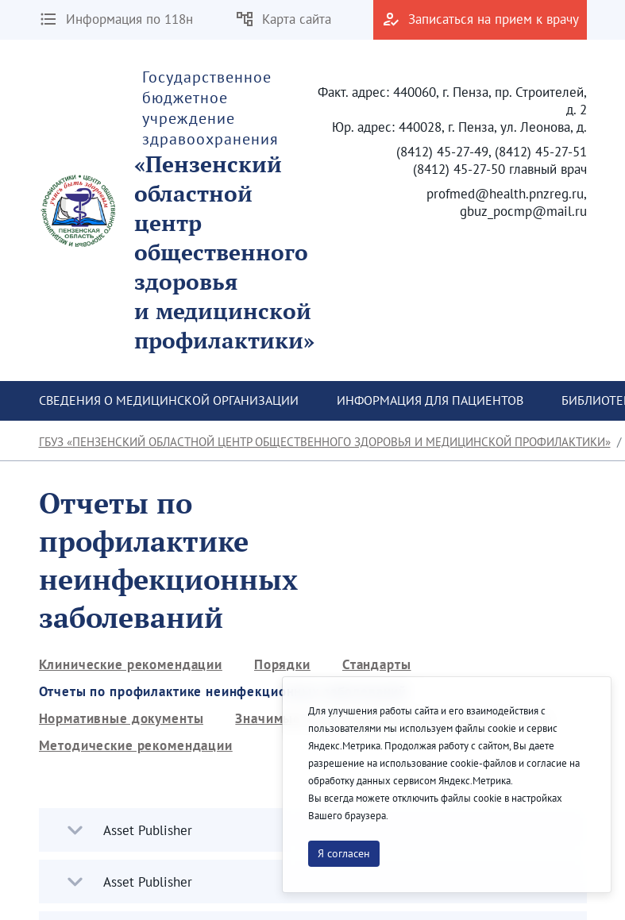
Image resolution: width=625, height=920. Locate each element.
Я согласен (344, 853)
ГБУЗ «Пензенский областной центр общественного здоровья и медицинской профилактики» (325, 441)
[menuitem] (169, 401)
